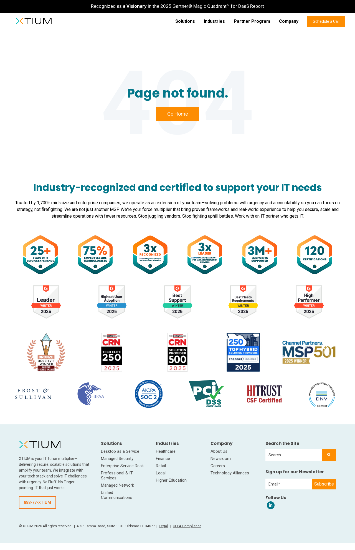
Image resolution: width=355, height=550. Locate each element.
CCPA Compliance (187, 526)
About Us (219, 451)
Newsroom (221, 458)
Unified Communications (116, 495)
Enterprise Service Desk (122, 465)
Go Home (177, 114)
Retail (161, 465)
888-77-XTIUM (37, 502)
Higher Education (171, 480)
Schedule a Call (326, 21)
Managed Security (117, 458)
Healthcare (166, 451)
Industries (214, 21)
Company (288, 21)
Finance (163, 458)
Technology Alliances (230, 473)
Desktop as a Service (120, 451)
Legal (161, 473)
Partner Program (252, 21)
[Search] (329, 455)
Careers (218, 465)
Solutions (185, 21)
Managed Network (117, 485)
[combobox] (293, 455)
